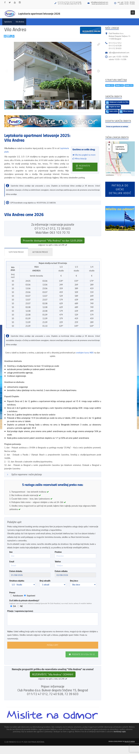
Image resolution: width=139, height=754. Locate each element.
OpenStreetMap (125, 172)
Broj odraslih (45, 581)
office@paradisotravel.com (99, 2)
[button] (98, 44)
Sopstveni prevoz (16, 252)
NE (21, 606)
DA (14, 606)
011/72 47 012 (115, 43)
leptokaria (8, 21)
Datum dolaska (15, 571)
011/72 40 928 (115, 45)
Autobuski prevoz (40, 252)
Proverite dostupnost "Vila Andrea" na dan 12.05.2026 (52, 240)
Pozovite (82, 654)
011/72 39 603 (115, 48)
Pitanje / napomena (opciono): (20, 611)
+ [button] (109, 145)
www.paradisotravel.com (100, 4)
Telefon (58, 561)
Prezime (58, 552)
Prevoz (12, 592)
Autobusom (18, 595)
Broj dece (74, 581)
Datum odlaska (61, 571)
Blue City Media (130, 741)
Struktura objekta (16, 581)
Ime (10, 552)
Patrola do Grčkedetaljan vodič (120, 189)
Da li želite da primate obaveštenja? (24, 600)
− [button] (109, 149)
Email (11, 561)
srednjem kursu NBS (85, 352)
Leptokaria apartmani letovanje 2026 (39, 13)
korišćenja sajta (120, 731)
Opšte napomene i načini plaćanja (26, 474)
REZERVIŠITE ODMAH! (83, 166)
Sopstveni (31, 595)
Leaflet (108, 172)
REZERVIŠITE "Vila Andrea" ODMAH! (52, 674)
